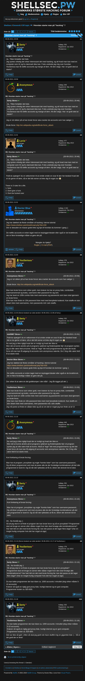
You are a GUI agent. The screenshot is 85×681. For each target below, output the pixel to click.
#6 (81, 313)
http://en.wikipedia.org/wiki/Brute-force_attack (34, 125)
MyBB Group (31, 673)
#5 (81, 255)
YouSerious (60, 541)
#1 (81, 39)
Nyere (16, 647)
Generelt (17, 25)
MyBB (15, 673)
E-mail (44, 245)
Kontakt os (9, 668)
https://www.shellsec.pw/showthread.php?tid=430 (26, 225)
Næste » (32, 31)
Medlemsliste (32, 14)
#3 (81, 135)
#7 (81, 417)
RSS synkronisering (60, 668)
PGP (50, 245)
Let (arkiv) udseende (45, 668)
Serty (58, 313)
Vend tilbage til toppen (29, 668)
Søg (20, 14)
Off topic (25, 25)
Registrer (34, 19)
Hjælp (45, 14)
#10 (80, 599)
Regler (54, 14)
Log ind (25, 19)
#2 (81, 79)
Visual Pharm (65, 673)
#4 (81, 202)
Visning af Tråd (76, 35)
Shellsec (7, 25)
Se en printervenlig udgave (17, 657)
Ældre (9, 647)
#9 (81, 541)
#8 (81, 478)
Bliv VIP (65, 14)
